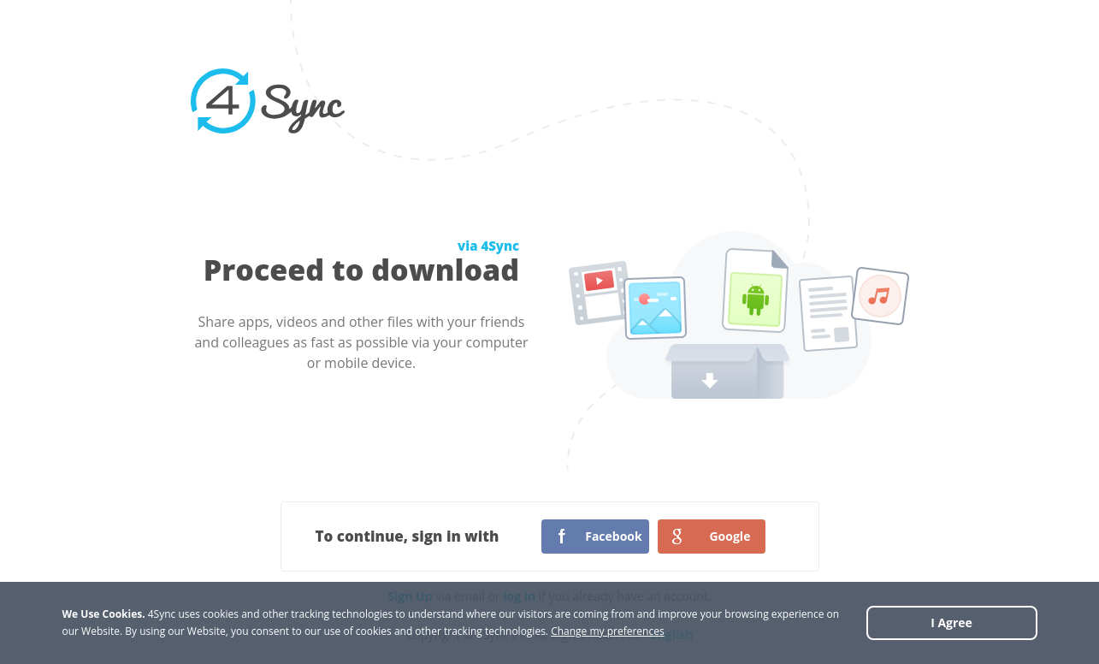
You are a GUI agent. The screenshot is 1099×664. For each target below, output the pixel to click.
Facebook (613, 536)
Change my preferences (608, 631)
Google (729, 536)
